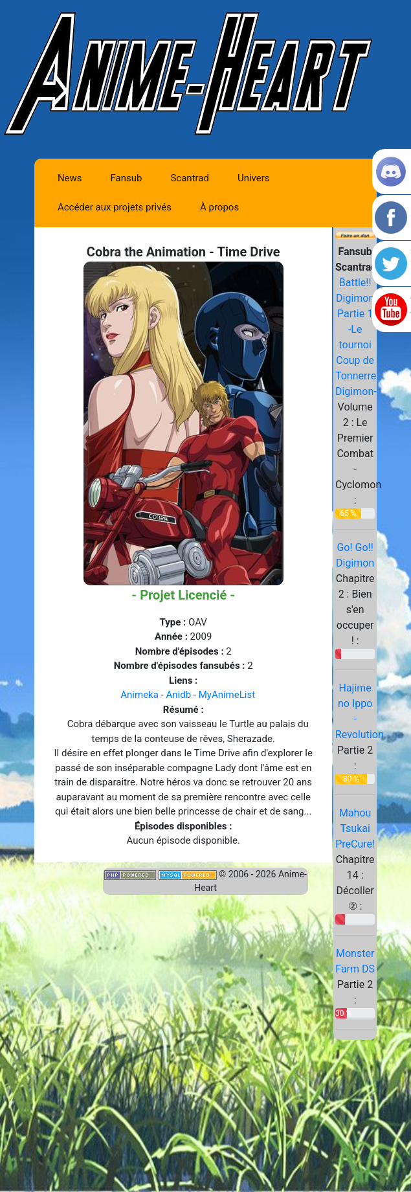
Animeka (139, 695)
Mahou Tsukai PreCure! (355, 828)
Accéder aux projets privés (115, 207)
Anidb (178, 695)
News (70, 178)
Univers (254, 178)
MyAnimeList (227, 695)
